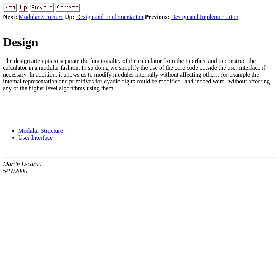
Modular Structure (41, 17)
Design (20, 42)
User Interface (35, 137)
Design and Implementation (110, 17)
